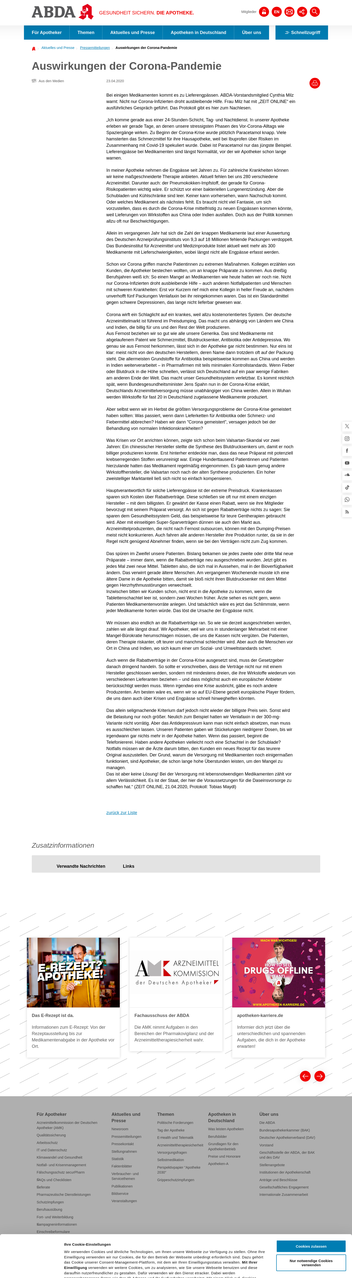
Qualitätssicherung (51, 1135)
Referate (43, 1187)
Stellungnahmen (124, 1151)
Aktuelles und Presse (132, 32)
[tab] (81, 866)
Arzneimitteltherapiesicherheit (180, 1145)
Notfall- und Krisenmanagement (61, 1165)
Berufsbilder (217, 1137)
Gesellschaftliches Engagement (283, 1187)
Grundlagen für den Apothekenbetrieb (223, 1146)
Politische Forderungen (175, 1123)
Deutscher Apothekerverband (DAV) (287, 1138)
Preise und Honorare (224, 1156)
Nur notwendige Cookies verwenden (311, 1219)
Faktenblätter (121, 1166)
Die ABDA (267, 1123)
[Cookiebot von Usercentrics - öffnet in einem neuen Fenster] (31, 1268)
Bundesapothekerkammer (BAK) (284, 1130)
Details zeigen (260, 1268)
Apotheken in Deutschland (198, 32)
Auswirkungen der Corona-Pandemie (146, 48)
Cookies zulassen (311, 1202)
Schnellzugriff (301, 32)
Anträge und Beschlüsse (278, 1180)
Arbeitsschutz (47, 1143)
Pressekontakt (122, 1144)
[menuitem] (56, 48)
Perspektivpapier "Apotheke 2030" (178, 1169)
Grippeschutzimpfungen (175, 1180)
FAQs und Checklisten (54, 1180)
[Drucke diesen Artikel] (314, 83)
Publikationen (121, 1186)
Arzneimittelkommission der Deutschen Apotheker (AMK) (67, 1125)
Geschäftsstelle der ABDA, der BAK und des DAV (287, 1155)
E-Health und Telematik (175, 1138)
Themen (85, 32)
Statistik (117, 1159)
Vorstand (266, 1145)
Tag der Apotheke (171, 1130)
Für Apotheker (47, 32)
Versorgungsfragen (172, 1152)
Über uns (251, 32)
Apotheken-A (218, 1164)
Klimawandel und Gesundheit (59, 1157)
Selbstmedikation (170, 1160)
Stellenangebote (272, 1165)
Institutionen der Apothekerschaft (284, 1172)
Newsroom (119, 1129)
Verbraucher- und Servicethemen (125, 1176)
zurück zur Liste (121, 812)
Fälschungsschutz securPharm (61, 1172)
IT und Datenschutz (52, 1150)
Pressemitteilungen (95, 48)
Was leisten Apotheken (226, 1129)
